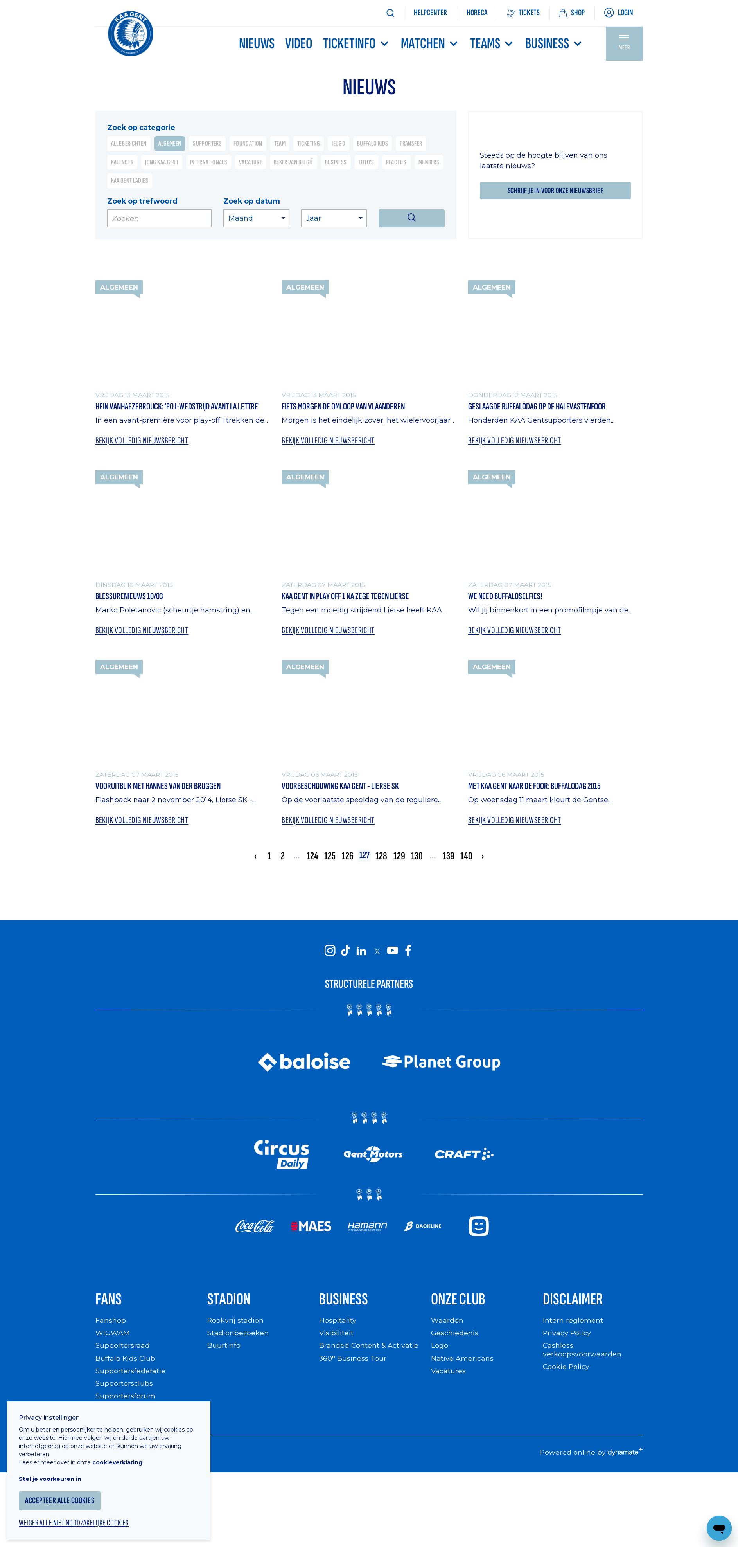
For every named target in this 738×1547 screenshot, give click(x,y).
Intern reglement (573, 1323)
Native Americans (462, 1361)
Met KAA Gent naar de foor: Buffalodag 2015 (539, 787)
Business (554, 43)
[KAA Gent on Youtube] (393, 952)
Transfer (411, 143)
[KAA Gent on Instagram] (330, 952)
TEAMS (492, 43)
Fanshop (110, 1323)
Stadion (229, 1301)
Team (280, 143)
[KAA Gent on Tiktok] (346, 952)
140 (468, 857)
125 (328, 857)
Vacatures (448, 1373)
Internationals (208, 162)
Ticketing (308, 143)
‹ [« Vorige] (254, 857)
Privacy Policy (567, 1335)
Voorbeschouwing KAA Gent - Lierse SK (343, 787)
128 (382, 857)
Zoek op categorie (141, 127)
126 (346, 857)
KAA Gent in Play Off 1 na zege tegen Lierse (349, 597)
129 (400, 857)
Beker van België (293, 162)
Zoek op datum (251, 201)
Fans (108, 1301)
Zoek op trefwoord (142, 201)
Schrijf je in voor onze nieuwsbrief (555, 190)
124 (311, 857)
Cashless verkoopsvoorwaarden (582, 1352)
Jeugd (338, 143)
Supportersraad (122, 1348)
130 (418, 857)
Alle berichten (129, 143)
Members (429, 162)
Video (298, 43)
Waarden (447, 1323)
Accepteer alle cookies (64, 1495)
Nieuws (257, 43)
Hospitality (337, 1323)
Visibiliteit (336, 1335)
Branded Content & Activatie (369, 1348)
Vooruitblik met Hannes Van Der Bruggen (162, 787)
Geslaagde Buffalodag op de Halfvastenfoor (542, 407)
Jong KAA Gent (161, 162)
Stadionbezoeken (238, 1335)
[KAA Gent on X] (377, 952)
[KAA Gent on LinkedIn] (361, 952)
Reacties (396, 162)
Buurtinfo (224, 1348)
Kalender (122, 162)
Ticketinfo (356, 43)
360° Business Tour (352, 1361)
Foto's (366, 162)
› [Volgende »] (484, 857)
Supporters (207, 143)
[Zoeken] (390, 13)
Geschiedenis (454, 1335)
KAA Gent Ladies (129, 180)
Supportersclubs (124, 1386)
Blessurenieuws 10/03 (130, 597)
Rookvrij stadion (235, 1323)
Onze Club (459, 1301)
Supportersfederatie (130, 1373)
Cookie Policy (566, 1369)
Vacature (250, 162)
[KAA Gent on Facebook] (408, 952)
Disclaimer (574, 1301)
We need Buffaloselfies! (507, 597)
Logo (439, 1348)
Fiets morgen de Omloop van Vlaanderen (347, 407)
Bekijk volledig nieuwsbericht (142, 441)
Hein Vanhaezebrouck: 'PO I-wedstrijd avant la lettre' (182, 407)
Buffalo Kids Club (125, 1361)
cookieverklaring (122, 1457)
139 (450, 857)
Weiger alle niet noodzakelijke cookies (78, 1518)
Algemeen (169, 143)
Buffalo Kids (372, 143)
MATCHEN (430, 43)
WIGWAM (112, 1335)
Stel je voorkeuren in (54, 1473)
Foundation (247, 143)
